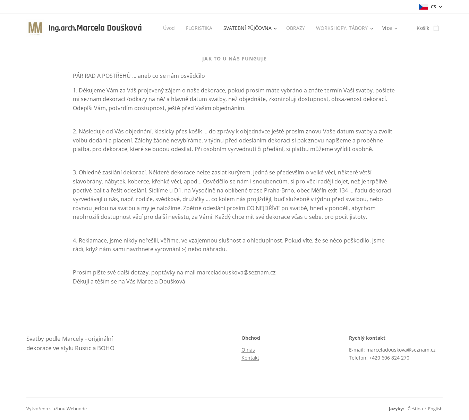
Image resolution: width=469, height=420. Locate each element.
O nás (248, 350)
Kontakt (250, 357)
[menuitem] (166, 28)
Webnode (77, 408)
